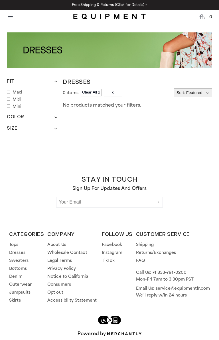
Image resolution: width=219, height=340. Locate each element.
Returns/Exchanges (156, 253)
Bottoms (18, 269)
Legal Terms (59, 261)
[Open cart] (205, 16)
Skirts (15, 300)
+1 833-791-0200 (170, 273)
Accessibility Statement (72, 300)
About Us (56, 245)
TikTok (108, 261)
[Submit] (158, 202)
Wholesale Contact (67, 253)
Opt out (55, 293)
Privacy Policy (61, 269)
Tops (13, 245)
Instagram (112, 253)
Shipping (145, 245)
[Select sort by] (193, 92)
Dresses (17, 253)
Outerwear (20, 285)
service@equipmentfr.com (183, 289)
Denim (16, 277)
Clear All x (91, 92)
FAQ (140, 261)
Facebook (112, 245)
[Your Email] (105, 202)
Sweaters (19, 261)
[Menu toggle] (10, 16)
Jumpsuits (20, 293)
